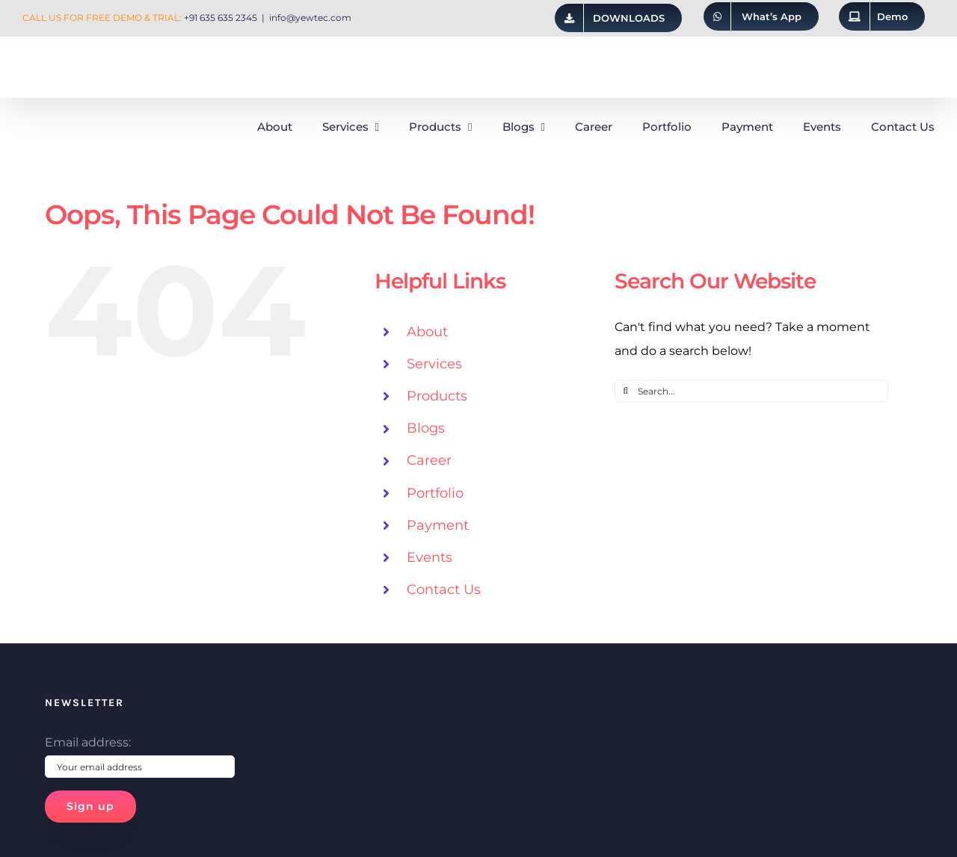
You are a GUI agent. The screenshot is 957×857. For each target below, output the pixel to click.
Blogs (426, 428)
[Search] (626, 391)
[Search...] (752, 391)
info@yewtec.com (310, 17)
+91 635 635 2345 (220, 17)
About (427, 332)
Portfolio (435, 493)
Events (429, 557)
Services (434, 364)
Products (437, 396)
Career (429, 460)
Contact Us (444, 589)
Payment (438, 525)
